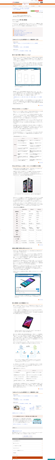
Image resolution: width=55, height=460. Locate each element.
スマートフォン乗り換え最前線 (16, 9)
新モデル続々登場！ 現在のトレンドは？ (20, 30)
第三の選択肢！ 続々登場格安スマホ (19, 35)
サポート (24, 2)
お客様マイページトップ (14, 6)
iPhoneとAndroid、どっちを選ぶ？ (19, 31)
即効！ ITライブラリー (16, 443)
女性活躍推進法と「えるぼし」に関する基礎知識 (21, 399)
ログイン (40, 0)
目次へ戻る (41, 105)
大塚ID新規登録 (36, 0)
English (34, 2)
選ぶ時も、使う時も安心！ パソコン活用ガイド (20, 424)
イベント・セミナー (28, 2)
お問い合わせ (31, 2)
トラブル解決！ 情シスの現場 (17, 445)
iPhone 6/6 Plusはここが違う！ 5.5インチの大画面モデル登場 (23, 32)
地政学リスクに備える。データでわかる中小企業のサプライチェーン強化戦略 (26, 43)
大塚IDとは (32, 0)
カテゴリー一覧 (15, 455)
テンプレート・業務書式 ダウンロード (18, 450)
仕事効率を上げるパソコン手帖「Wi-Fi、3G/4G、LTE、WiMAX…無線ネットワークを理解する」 (28, 98)
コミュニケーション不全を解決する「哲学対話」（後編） (22, 50)
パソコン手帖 (15, 457)
